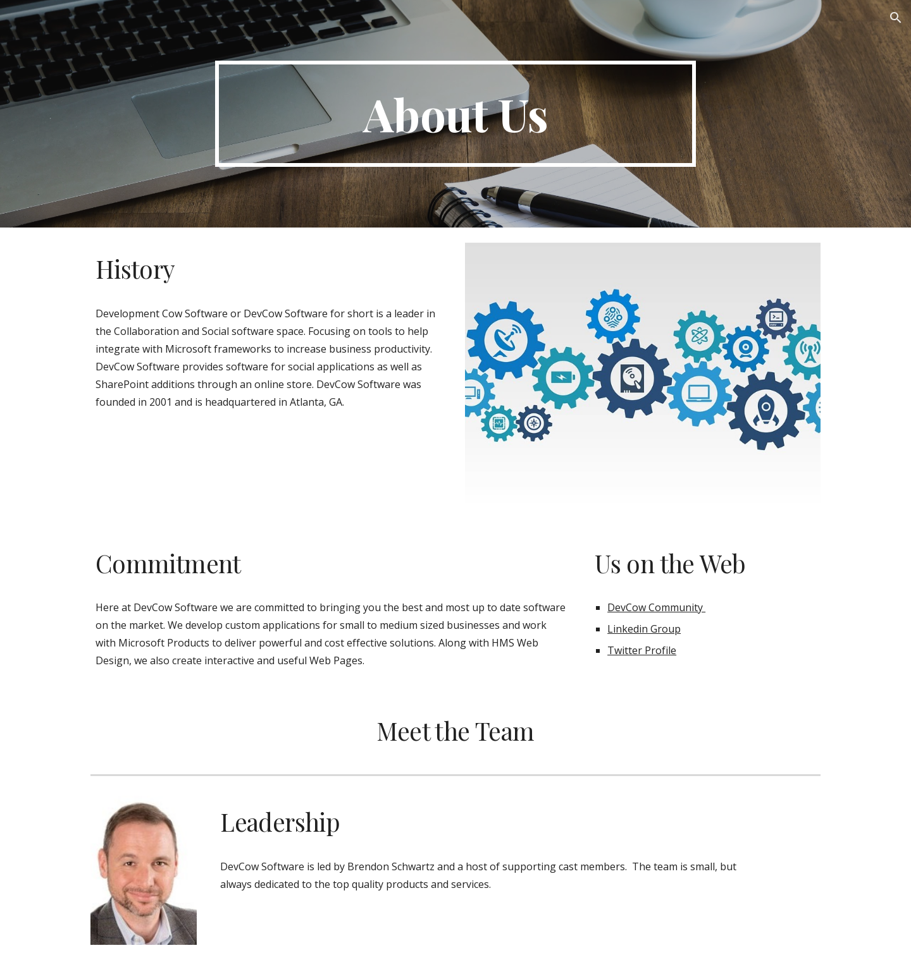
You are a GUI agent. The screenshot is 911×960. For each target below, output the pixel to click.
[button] (896, 18)
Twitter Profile (641, 650)
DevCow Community (656, 607)
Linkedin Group (644, 629)
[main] (455, 114)
